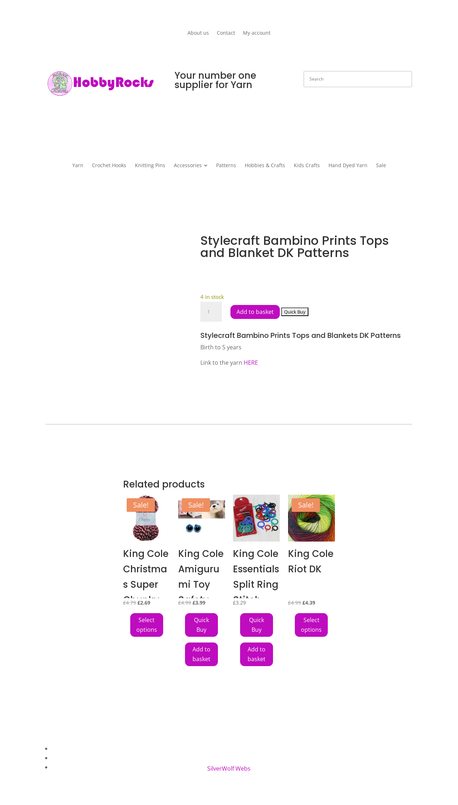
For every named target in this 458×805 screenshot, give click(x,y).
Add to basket (255, 312)
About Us (64, 748)
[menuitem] (78, 165)
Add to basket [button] (201, 654)
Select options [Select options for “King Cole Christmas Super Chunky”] (146, 625)
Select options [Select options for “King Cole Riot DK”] (311, 625)
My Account (67, 767)
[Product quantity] (211, 312)
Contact (226, 33)
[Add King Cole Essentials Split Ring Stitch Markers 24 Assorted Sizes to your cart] (256, 625)
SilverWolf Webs (228, 768)
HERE (251, 363)
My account (257, 33)
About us (198, 33)
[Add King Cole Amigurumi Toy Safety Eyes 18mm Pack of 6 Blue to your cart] (201, 625)
